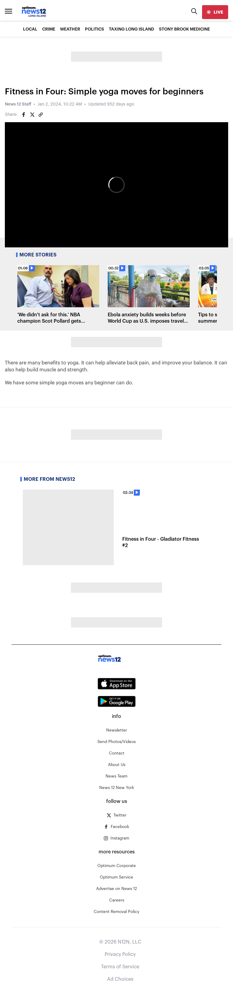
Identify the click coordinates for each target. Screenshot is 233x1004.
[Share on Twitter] (32, 114)
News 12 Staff (18, 104)
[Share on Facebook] (23, 114)
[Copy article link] (40, 114)
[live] (215, 12)
